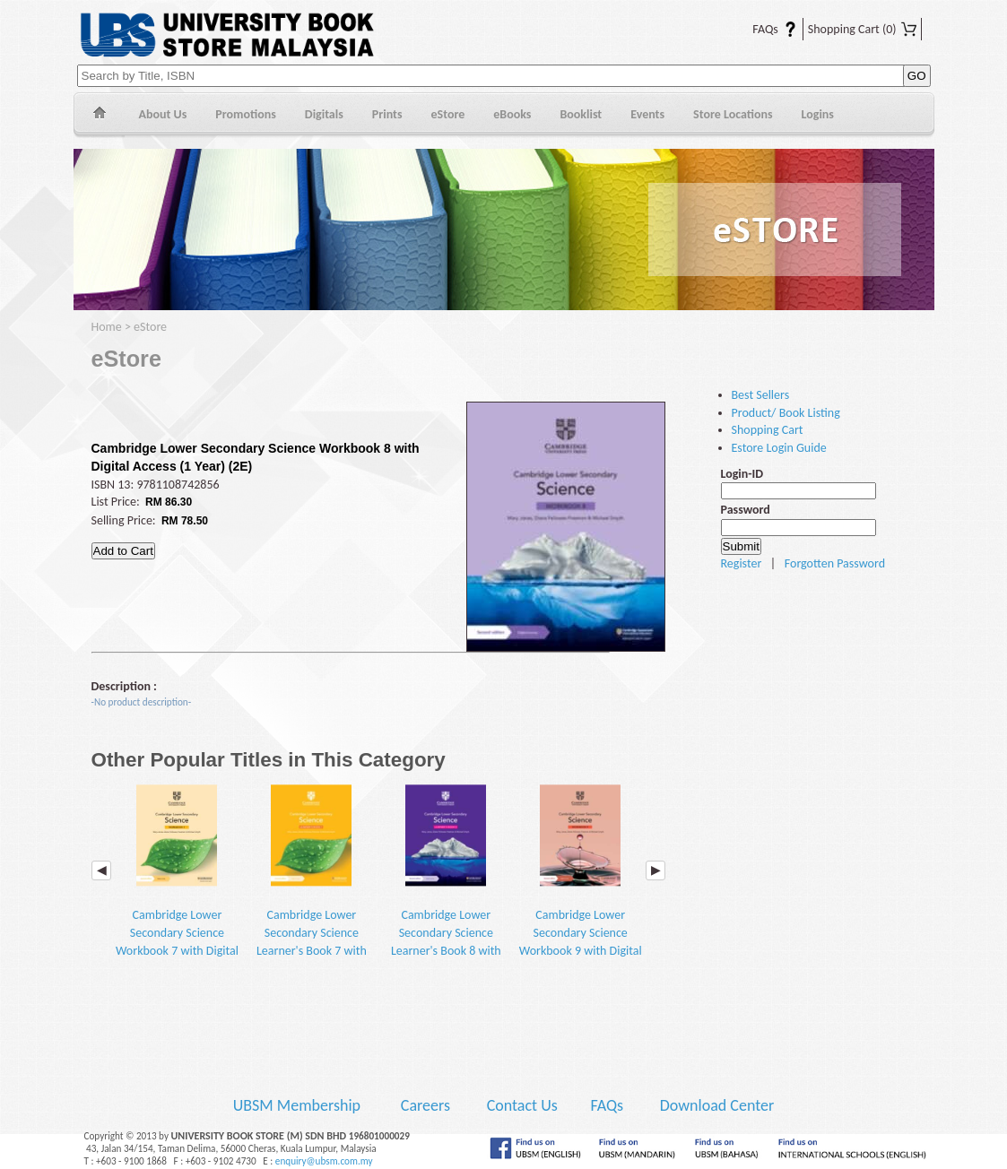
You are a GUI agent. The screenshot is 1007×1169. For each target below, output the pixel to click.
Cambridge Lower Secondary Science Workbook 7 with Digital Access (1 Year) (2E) (177, 878)
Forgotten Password (835, 563)
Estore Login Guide (779, 447)
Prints (387, 114)
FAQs (764, 29)
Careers (425, 1105)
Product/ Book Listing (786, 412)
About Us (163, 114)
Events (647, 114)
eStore (448, 114)
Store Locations (733, 114)
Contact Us (524, 1105)
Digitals (324, 114)
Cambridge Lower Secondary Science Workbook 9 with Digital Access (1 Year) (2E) (580, 878)
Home (99, 115)
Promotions (245, 114)
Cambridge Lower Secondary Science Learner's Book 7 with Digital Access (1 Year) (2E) (311, 887)
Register (741, 563)
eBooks (512, 114)
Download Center (717, 1105)
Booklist (581, 114)
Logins (818, 114)
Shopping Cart (862, 29)
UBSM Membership (298, 1105)
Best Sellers (761, 395)
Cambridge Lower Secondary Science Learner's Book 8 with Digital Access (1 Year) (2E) (446, 887)
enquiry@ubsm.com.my (324, 1161)
